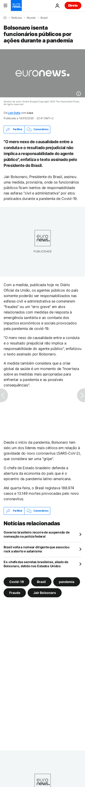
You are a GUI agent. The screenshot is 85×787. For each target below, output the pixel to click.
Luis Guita (14, 112)
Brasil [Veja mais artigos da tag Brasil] (41, 581)
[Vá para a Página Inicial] (16, 5)
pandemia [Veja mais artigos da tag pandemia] (66, 581)
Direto (73, 5)
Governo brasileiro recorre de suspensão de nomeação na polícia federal (36, 534)
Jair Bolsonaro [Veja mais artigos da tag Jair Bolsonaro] (44, 592)
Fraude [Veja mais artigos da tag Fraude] (14, 592)
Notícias (16, 17)
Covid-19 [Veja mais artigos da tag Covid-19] (16, 581)
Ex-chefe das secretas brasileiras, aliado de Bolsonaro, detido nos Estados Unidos (36, 564)
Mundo (31, 17)
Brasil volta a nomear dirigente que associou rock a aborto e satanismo (37, 549)
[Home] (5, 17)
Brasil (44, 17)
